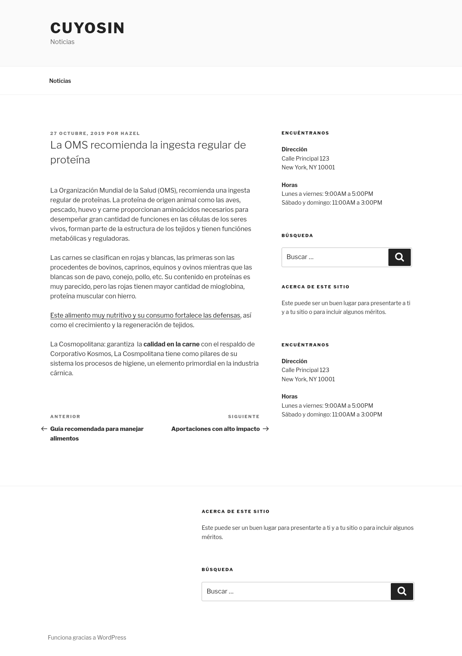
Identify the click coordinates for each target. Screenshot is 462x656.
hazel (130, 133)
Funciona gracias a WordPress (87, 637)
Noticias (60, 80)
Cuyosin (88, 28)
